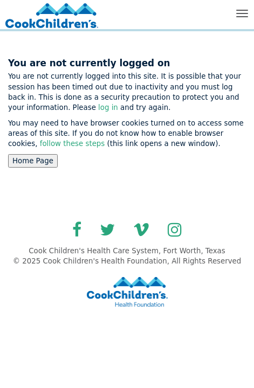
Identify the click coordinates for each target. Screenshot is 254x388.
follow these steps (72, 144)
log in (108, 107)
